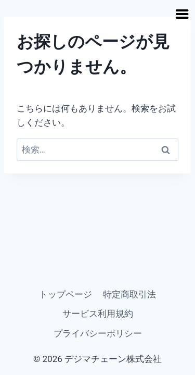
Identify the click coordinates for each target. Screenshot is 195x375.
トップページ (65, 294)
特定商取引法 (129, 294)
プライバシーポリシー (98, 333)
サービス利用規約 (97, 313)
